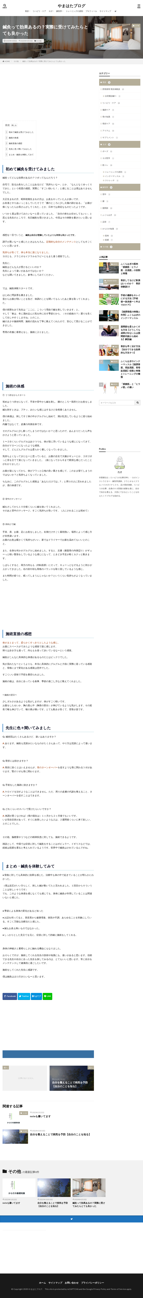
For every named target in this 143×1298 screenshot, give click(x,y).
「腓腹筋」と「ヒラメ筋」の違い (130, 386)
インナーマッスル (115, 176)
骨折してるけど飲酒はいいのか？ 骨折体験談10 (130, 283)
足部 (106, 222)
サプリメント (110, 137)
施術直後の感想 (13, 143)
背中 (106, 194)
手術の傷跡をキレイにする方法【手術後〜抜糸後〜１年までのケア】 (130, 300)
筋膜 (109, 240)
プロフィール (91, 11)
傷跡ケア (108, 110)
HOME (7, 61)
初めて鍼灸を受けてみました (19, 132)
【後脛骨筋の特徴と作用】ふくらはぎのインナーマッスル (130, 314)
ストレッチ (112, 180)
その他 (38, 41)
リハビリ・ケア (39, 11)
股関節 (107, 208)
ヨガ (50, 11)
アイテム (108, 130)
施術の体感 (11, 138)
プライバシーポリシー (92, 1282)
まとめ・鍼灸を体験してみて (19, 154)
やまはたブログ (71, 6)
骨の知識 (108, 116)
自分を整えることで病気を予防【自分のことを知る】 (60, 1134)
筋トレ (107, 165)
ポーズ (107, 151)
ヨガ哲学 (108, 158)
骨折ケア (108, 123)
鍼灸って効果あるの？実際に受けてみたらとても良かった (44, 61)
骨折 (27, 11)
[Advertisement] (48, 90)
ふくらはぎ (109, 215)
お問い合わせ (72, 1282)
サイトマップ (105, 11)
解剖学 (59, 11)
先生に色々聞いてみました (18, 149)
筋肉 (109, 235)
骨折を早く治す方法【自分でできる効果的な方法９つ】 (130, 349)
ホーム (42, 1282)
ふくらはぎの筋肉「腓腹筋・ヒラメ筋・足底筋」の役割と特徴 (130, 269)
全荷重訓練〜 (113, 96)
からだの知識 (110, 228)
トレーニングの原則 (74, 11)
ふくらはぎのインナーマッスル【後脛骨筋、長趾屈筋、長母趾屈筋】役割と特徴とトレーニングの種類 (130, 369)
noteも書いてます (40, 1116)
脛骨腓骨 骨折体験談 (113, 89)
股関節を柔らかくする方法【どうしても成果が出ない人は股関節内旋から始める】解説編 (130, 333)
